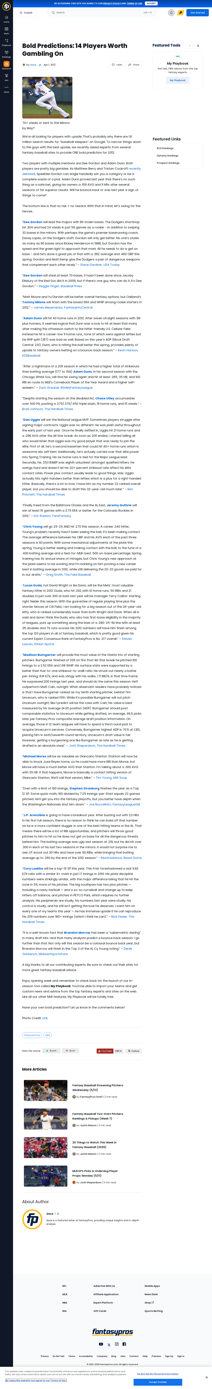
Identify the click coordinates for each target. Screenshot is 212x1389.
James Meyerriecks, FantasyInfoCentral (63, 307)
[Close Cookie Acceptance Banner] (206, 1377)
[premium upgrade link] (180, 12)
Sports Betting (154, 1311)
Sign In (180, 1356)
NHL (64, 1311)
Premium (156, 1356)
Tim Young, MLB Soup (111, 778)
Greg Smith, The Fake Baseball (68, 575)
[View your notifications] (171, 12)
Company (102, 1356)
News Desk (151, 1294)
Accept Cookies (158, 1382)
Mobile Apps (152, 1286)
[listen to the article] (117, 64)
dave (33, 64)
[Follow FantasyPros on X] (133, 1051)
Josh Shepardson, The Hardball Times (97, 746)
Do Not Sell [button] (58, 1356)
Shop (149, 1302)
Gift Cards (99, 1311)
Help (145, 1356)
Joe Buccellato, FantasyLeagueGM (114, 804)
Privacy (45, 1356)
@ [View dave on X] (40, 64)
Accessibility (86, 1356)
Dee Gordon (32, 222)
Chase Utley (104, 398)
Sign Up (169, 1356)
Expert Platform (103, 1302)
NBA (64, 1302)
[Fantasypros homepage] (6, 8)
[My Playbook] (177, 80)
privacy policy (112, 3)
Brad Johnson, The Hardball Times (47, 409)
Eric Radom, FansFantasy (52, 516)
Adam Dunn (32, 318)
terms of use (134, 3)
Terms (71, 1356)
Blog (113, 1356)
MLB (47, 1035)
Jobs (122, 1356)
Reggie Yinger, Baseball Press (60, 286)
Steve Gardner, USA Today (100, 265)
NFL (64, 1286)
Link (45, 1018)
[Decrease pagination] (189, 45)
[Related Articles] (82, 1126)
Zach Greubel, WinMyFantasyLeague (66, 388)
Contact (134, 1356)
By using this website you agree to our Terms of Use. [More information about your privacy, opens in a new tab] (36, 1380)
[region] (106, 1378)
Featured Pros (32, 1035)
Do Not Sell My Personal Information (158, 1373)
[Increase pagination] (198, 45)
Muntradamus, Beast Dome (121, 858)
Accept (151, 3)
